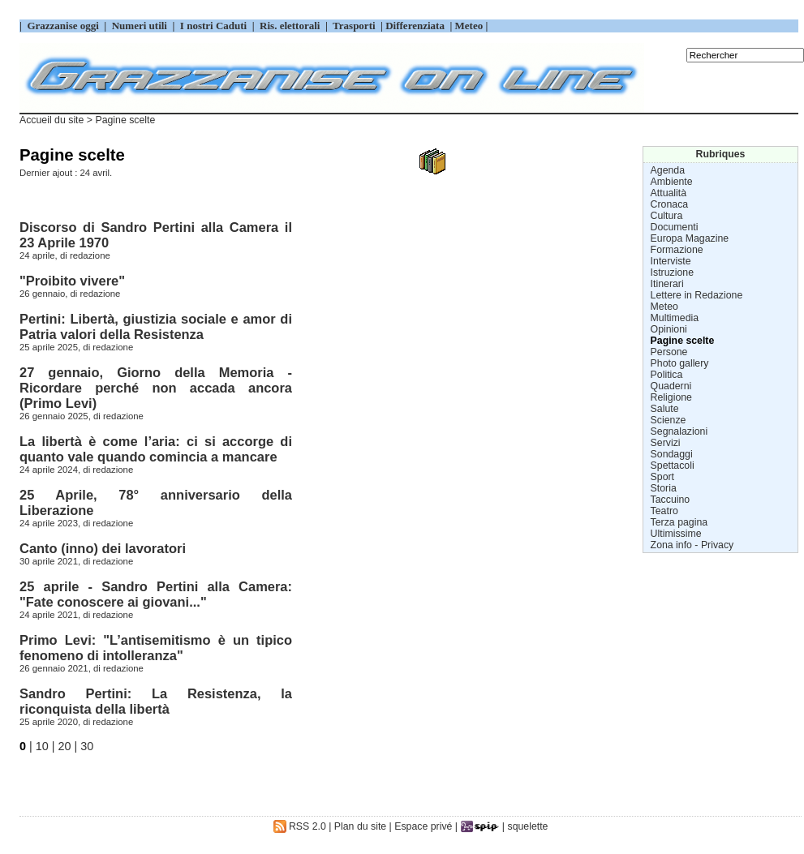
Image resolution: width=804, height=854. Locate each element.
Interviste (671, 261)
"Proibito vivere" (72, 280)
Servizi (666, 442)
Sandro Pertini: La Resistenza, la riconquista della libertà (155, 701)
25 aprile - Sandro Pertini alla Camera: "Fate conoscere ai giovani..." (155, 594)
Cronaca (670, 204)
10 (42, 746)
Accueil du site (51, 120)
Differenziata (416, 25)
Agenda (668, 170)
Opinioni (669, 329)
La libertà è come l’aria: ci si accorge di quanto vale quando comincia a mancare (155, 449)
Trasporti (355, 25)
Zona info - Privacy (692, 545)
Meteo (664, 306)
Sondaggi (672, 454)
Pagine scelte (683, 340)
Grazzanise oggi (62, 25)
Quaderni (671, 386)
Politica (667, 374)
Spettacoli (672, 465)
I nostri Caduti (214, 25)
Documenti (675, 227)
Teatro (664, 511)
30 (86, 746)
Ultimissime (676, 533)
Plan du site (360, 826)
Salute (665, 408)
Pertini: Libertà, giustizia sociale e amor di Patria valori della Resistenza (155, 326)
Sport (662, 477)
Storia (664, 488)
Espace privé (423, 826)
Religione (671, 397)
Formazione (677, 249)
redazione (90, 255)
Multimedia (675, 318)
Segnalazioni (679, 431)
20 (64, 746)
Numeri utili (139, 25)
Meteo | (470, 25)
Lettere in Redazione (697, 295)
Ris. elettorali (290, 25)
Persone (669, 352)
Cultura (667, 215)
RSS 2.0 (299, 826)
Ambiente (672, 181)
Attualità (669, 193)
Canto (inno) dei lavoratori (102, 548)
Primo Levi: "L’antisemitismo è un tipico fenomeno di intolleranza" (155, 648)
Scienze (668, 420)
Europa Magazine (690, 238)
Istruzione (672, 272)
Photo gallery (680, 363)
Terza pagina (679, 522)
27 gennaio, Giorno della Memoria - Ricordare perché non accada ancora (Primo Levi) (155, 387)
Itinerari (667, 284)
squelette (528, 826)
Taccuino (670, 499)
